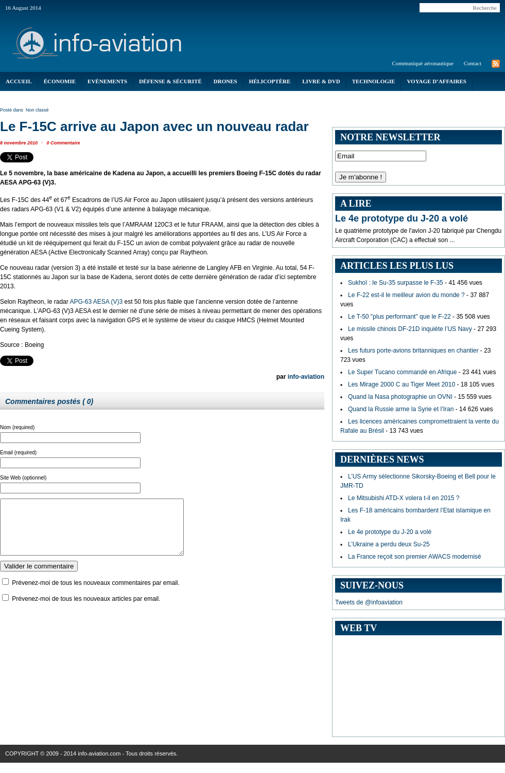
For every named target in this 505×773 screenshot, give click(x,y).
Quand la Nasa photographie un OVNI (400, 396)
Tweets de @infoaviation (369, 602)
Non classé (37, 110)
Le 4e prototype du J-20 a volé (401, 218)
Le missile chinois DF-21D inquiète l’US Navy (410, 329)
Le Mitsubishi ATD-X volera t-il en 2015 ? (404, 498)
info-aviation (306, 376)
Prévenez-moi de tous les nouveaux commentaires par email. (96, 593)
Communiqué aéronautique (422, 63)
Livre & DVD (321, 81)
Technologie (373, 81)
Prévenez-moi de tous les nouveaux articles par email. (86, 609)
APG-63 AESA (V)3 (96, 301)
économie (60, 81)
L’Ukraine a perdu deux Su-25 (389, 544)
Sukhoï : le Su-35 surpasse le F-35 (395, 282)
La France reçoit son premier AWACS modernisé (414, 556)
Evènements (107, 81)
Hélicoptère (270, 81)
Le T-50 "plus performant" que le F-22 (399, 316)
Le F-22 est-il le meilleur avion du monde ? (406, 295)
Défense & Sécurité (170, 81)
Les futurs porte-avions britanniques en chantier (413, 350)
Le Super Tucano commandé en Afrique (402, 372)
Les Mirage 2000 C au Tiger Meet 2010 (401, 384)
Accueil (19, 81)
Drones (225, 81)
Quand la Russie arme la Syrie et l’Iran (401, 409)
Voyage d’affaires (436, 81)
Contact (472, 63)
